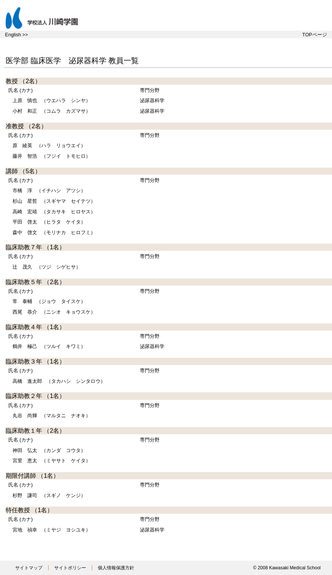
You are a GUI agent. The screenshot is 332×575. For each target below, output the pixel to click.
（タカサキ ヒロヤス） (54, 211)
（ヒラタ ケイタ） (49, 222)
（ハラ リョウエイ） (49, 145)
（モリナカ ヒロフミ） (54, 232)
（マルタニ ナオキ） (52, 415)
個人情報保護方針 (116, 567)
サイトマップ (28, 567)
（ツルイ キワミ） (49, 346)
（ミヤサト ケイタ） (52, 460)
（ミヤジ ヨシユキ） (52, 530)
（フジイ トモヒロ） (52, 156)
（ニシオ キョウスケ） (54, 312)
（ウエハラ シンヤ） (52, 100)
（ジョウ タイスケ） (49, 301)
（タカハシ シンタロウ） (59, 381)
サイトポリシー (70, 567)
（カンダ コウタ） (49, 450)
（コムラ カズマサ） (52, 111)
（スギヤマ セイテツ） (54, 201)
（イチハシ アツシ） (49, 190)
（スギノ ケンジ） (49, 495)
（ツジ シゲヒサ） (47, 267)
